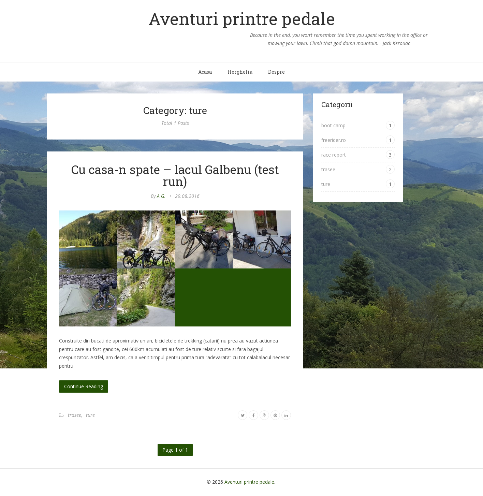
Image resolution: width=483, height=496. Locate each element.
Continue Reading (83, 386)
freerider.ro (333, 140)
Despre (276, 72)
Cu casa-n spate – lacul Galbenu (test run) (175, 175)
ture (90, 415)
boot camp (333, 125)
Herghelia (240, 72)
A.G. (161, 196)
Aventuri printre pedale (241, 18)
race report (333, 154)
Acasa (205, 72)
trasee (74, 415)
